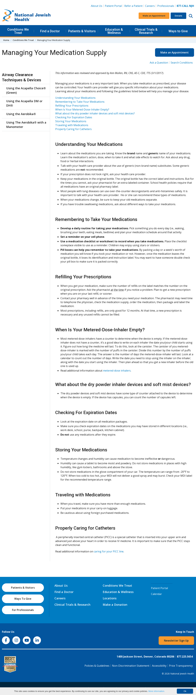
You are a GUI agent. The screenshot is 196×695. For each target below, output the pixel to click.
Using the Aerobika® (21, 114)
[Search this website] (191, 16)
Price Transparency (181, 665)
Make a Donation (115, 605)
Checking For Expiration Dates (73, 117)
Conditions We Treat (18, 31)
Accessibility (159, 665)
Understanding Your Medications (75, 98)
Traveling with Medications (71, 125)
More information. (156, 691)
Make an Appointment (154, 15)
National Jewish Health (182, 673)
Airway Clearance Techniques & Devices (21, 77)
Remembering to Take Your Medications (80, 101)
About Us (96, 6)
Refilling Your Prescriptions (71, 105)
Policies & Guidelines (97, 665)
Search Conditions (182, 62)
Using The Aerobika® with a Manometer (26, 124)
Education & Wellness (114, 31)
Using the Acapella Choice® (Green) (26, 90)
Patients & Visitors (82, 31)
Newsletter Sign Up (176, 640)
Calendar (156, 594)
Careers (150, 6)
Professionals (165, 6)
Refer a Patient (133, 6)
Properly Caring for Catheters (73, 129)
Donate (178, 15)
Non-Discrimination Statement (130, 665)
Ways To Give (22, 598)
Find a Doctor (50, 31)
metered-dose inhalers (117, 370)
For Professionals (23, 610)
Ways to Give (178, 31)
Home (6, 40)
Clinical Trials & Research (146, 31)
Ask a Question (159, 62)
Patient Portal (113, 6)
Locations (110, 598)
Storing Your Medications (70, 121)
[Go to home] (26, 15)
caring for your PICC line (109, 551)
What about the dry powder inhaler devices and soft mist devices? (95, 113)
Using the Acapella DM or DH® (24, 103)
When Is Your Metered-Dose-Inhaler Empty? (82, 109)
